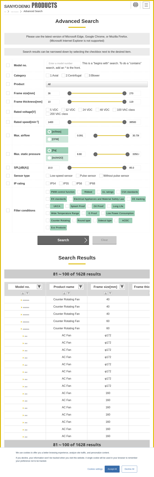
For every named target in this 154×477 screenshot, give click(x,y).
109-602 (26, 400)
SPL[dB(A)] (21, 167)
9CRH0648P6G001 (26, 328)
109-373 (26, 378)
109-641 (26, 421)
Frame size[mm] (24, 93)
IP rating (19, 183)
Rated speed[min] (26, 121)
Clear (104, 239)
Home (7, 11)
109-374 (26, 385)
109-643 (26, 436)
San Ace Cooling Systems (29, 11)
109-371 (26, 364)
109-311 (26, 335)
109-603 (26, 407)
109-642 (26, 429)
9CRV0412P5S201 (26, 306)
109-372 (26, 371)
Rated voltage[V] (25, 111)
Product (19, 84)
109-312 (26, 342)
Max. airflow (22, 135)
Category (20, 75)
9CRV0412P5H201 (26, 313)
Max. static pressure (27, 154)
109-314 (26, 357)
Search (63, 240)
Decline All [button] (129, 469)
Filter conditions (24, 210)
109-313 (26, 349)
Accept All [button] (112, 469)
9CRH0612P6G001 (26, 321)
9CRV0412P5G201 (26, 299)
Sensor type (22, 175)
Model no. (20, 65)
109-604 (26, 414)
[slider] (69, 93)
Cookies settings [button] (95, 469)
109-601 (26, 393)
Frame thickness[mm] (28, 101)
